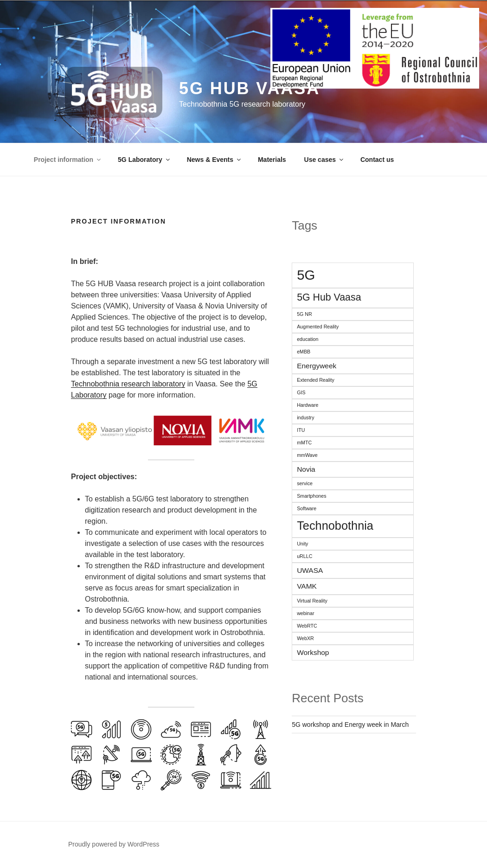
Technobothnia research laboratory (128, 384)
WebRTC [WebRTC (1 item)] (307, 626)
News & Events (214, 159)
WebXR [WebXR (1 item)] (305, 638)
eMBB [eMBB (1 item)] (303, 351)
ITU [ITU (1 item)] (301, 430)
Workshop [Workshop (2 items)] (313, 652)
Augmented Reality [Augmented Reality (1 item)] (318, 326)
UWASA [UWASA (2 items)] (310, 570)
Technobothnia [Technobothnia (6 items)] (335, 525)
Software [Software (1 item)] (306, 508)
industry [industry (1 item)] (305, 417)
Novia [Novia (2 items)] (306, 469)
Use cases (324, 159)
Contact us (377, 159)
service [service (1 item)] (305, 483)
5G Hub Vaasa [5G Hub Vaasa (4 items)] (329, 297)
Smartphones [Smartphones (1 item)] (311, 496)
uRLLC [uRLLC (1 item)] (304, 556)
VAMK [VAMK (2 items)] (307, 586)
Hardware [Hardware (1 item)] (307, 405)
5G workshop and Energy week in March (350, 724)
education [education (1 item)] (307, 339)
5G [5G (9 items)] (306, 274)
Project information (68, 159)
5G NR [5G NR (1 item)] (304, 314)
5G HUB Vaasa (249, 88)
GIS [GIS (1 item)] (301, 392)
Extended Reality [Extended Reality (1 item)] (315, 380)
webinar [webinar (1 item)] (305, 613)
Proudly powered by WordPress (114, 844)
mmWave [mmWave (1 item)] (307, 455)
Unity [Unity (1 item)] (302, 543)
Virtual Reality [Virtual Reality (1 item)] (312, 600)
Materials (272, 159)
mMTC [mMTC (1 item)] (304, 442)
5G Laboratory (144, 159)
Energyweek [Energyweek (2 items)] (316, 366)
